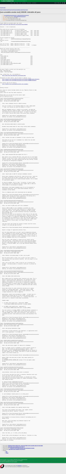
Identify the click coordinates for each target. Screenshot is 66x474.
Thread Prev (11, 9)
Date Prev (2, 9)
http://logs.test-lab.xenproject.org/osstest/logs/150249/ (14, 24)
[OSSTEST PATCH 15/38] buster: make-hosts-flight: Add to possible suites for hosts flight (25, 445)
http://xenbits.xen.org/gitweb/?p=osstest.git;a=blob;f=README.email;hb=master (20, 79)
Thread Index (25, 9)
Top (1, 7)
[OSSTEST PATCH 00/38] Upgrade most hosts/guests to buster (22, 448)
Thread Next (15, 9)
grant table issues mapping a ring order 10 (16, 446)
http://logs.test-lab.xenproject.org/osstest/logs (14, 75)
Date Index (20, 9)
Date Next (6, 9)
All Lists (3, 7)
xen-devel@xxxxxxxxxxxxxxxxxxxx (10, 15)
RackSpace (19, 465)
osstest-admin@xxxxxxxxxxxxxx (23, 15)
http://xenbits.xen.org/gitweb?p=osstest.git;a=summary (15, 84)
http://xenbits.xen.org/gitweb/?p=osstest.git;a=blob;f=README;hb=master (19, 80)
